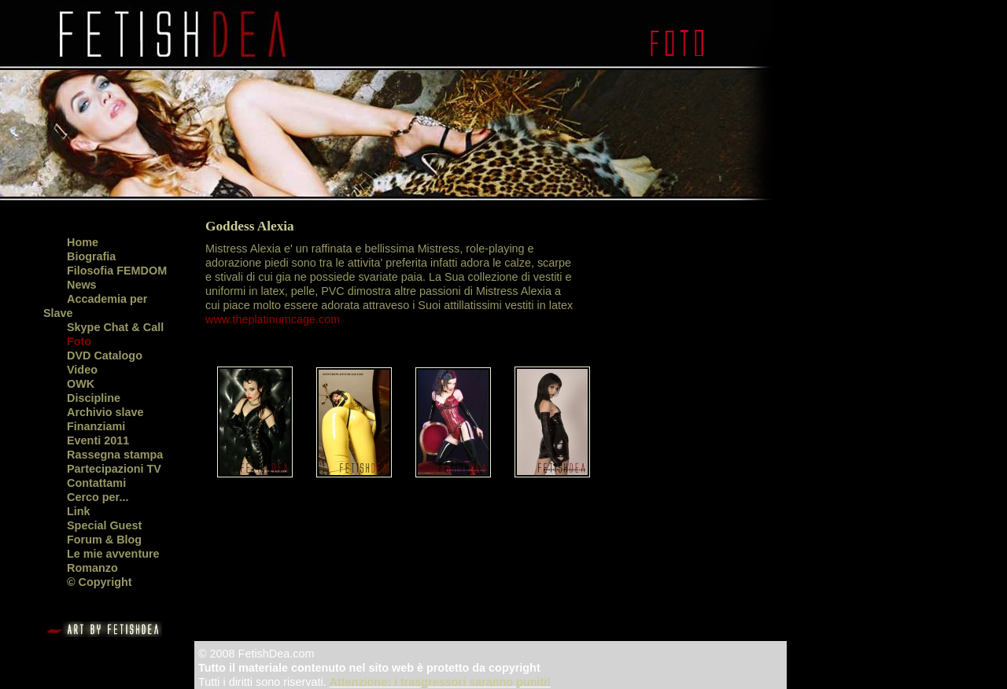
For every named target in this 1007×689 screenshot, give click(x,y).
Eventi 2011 (98, 440)
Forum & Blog (104, 539)
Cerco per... (97, 497)
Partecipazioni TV (114, 468)
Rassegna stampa (115, 454)
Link (78, 511)
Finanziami (96, 426)
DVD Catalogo (104, 355)
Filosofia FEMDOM (117, 270)
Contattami (96, 483)
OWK (80, 384)
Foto (79, 341)
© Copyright (99, 582)
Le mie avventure (113, 553)
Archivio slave (105, 412)
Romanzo (92, 568)
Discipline (93, 398)
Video (82, 369)
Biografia (91, 256)
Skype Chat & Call (115, 327)
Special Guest (104, 525)
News (82, 284)
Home (82, 242)
